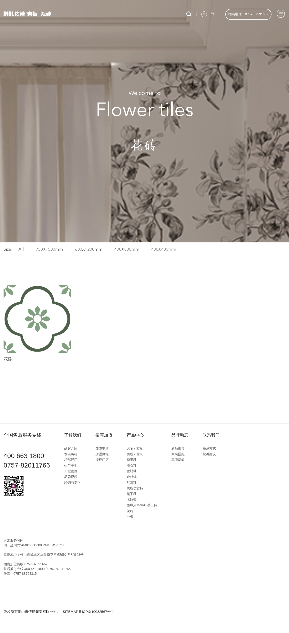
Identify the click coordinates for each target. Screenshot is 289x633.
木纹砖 (132, 499)
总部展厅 (70, 460)
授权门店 (102, 460)
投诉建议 (209, 454)
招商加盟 (103, 435)
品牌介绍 (70, 448)
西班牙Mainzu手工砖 (142, 505)
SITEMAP (70, 612)
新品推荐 (178, 448)
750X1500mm (49, 249)
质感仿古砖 (135, 488)
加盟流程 (102, 454)
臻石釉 (132, 465)
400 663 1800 (24, 455)
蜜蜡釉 (132, 471)
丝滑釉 (132, 482)
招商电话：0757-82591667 (248, 14)
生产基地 (70, 465)
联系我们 (211, 435)
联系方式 (209, 448)
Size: (8, 249)
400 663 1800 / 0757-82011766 (47, 569)
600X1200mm (88, 249)
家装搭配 (178, 454)
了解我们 (72, 435)
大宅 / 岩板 (135, 448)
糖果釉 (132, 460)
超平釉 (132, 494)
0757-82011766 (27, 465)
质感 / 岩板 (135, 454)
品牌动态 (179, 435)
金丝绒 (132, 477)
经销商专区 (72, 482)
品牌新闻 (178, 460)
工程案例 (70, 471)
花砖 (130, 511)
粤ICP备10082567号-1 (96, 612)
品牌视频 (70, 477)
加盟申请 (102, 448)
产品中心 (135, 435)
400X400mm (163, 249)
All (21, 249)
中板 (130, 516)
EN (213, 14)
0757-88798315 (25, 573)
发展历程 (70, 454)
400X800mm (126, 249)
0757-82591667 (36, 564)
